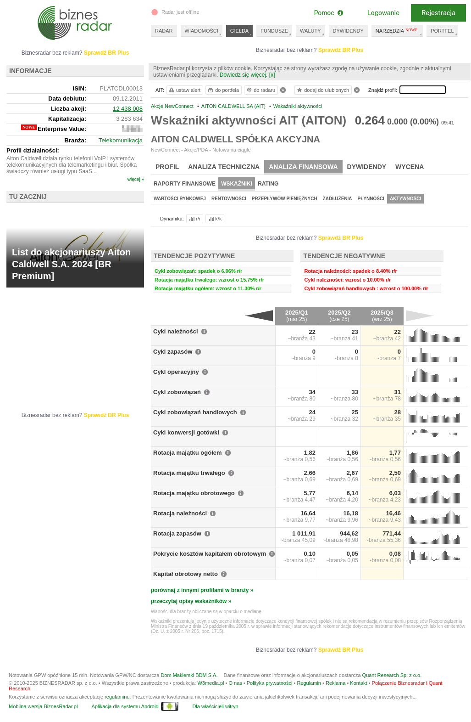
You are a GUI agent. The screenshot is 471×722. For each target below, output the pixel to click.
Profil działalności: (32, 150)
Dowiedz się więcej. (244, 75)
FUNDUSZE (274, 31)
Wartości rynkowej (180, 198)
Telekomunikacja (121, 140)
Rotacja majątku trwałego (189, 472)
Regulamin (309, 683)
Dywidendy (367, 166)
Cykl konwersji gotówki (186, 432)
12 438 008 (128, 108)
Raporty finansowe (185, 183)
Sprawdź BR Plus (341, 50)
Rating (268, 183)
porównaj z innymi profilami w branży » (202, 590)
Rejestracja (438, 13)
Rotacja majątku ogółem (187, 452)
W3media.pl (210, 683)
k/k (214, 218)
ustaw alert (184, 90)
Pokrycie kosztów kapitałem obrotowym (209, 553)
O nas (235, 683)
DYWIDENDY (348, 31)
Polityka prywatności (270, 683)
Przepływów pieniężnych (284, 198)
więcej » (135, 179)
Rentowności (228, 198)
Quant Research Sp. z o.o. (392, 675)
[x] (272, 75)
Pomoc (328, 13)
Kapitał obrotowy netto (185, 573)
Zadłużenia (337, 198)
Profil (167, 166)
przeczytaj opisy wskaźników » (191, 601)
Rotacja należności (180, 513)
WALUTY (310, 31)
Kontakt (358, 683)
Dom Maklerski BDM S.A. (189, 675)
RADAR (164, 31)
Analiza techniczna (224, 166)
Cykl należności (175, 331)
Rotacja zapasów (177, 533)
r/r (194, 218)
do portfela (223, 90)
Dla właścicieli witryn (215, 706)
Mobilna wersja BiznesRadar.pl (43, 706)
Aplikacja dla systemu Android (124, 706)
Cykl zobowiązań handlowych (195, 412)
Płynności (371, 198)
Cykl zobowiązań (177, 392)
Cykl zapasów (172, 351)
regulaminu (117, 696)
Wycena (409, 166)
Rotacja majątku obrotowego (194, 493)
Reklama (335, 683)
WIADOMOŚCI (201, 31)
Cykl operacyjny (176, 371)
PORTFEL (442, 31)
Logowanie (383, 13)
